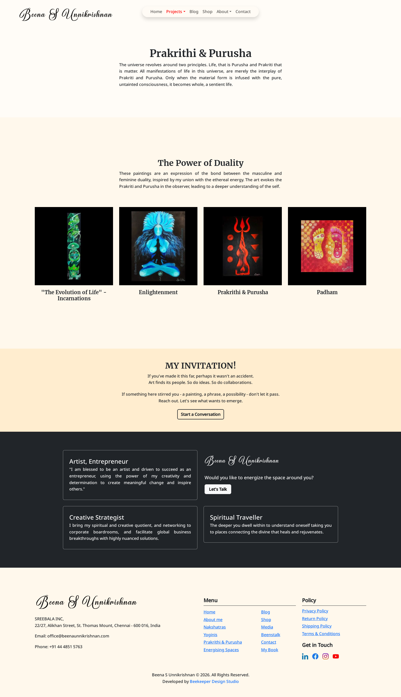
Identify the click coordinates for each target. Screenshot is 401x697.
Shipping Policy (316, 626)
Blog (265, 612)
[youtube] (336, 658)
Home (209, 612)
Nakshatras (215, 627)
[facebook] (315, 658)
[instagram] (325, 658)
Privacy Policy (315, 611)
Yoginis (210, 634)
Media (267, 627)
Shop (266, 619)
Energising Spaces (221, 650)
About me (213, 619)
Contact (268, 642)
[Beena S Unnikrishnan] (63, 13)
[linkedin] (305, 658)
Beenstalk (270, 634)
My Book (269, 650)
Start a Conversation (200, 414)
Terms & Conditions (321, 633)
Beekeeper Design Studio (214, 681)
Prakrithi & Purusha (223, 642)
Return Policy (315, 618)
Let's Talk (218, 489)
